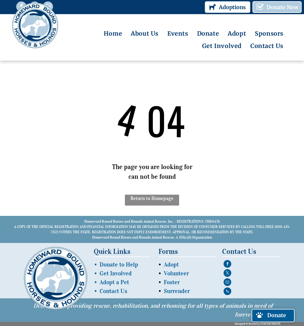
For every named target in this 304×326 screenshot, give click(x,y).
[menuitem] (112, 33)
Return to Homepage (152, 198)
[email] (227, 282)
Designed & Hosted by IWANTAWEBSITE (257, 323)
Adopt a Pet (114, 282)
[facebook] (227, 264)
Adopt (171, 264)
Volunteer (176, 273)
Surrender (177, 290)
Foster (172, 282)
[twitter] (227, 273)
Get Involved (116, 273)
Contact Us (113, 290)
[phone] (227, 292)
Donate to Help (119, 264)
